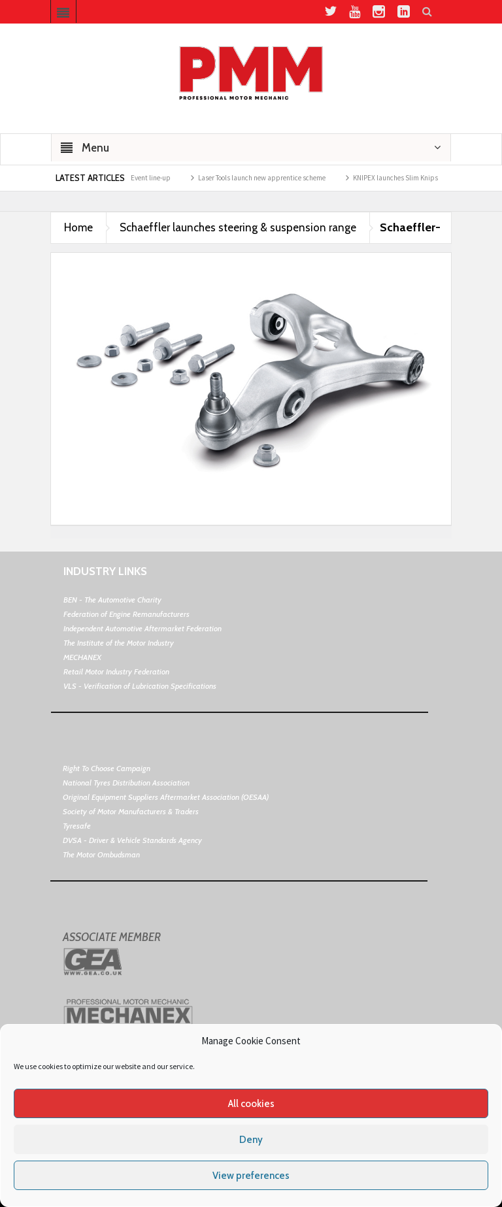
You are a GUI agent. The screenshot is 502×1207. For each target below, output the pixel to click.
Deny (251, 1140)
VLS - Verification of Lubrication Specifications (139, 686)
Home (78, 227)
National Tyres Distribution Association (126, 782)
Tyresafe (77, 826)
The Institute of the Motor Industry (118, 643)
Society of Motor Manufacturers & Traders (131, 811)
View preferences (251, 1176)
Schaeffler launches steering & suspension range (238, 227)
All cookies (251, 1104)
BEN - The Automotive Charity (112, 599)
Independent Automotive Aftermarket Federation (142, 628)
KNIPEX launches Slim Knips (403, 177)
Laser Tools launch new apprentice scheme (269, 177)
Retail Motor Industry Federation (116, 671)
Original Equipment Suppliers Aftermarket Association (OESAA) (166, 797)
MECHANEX (82, 657)
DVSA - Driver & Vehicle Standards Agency (132, 840)
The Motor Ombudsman (101, 854)
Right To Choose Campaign (106, 768)
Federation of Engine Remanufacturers (126, 614)
